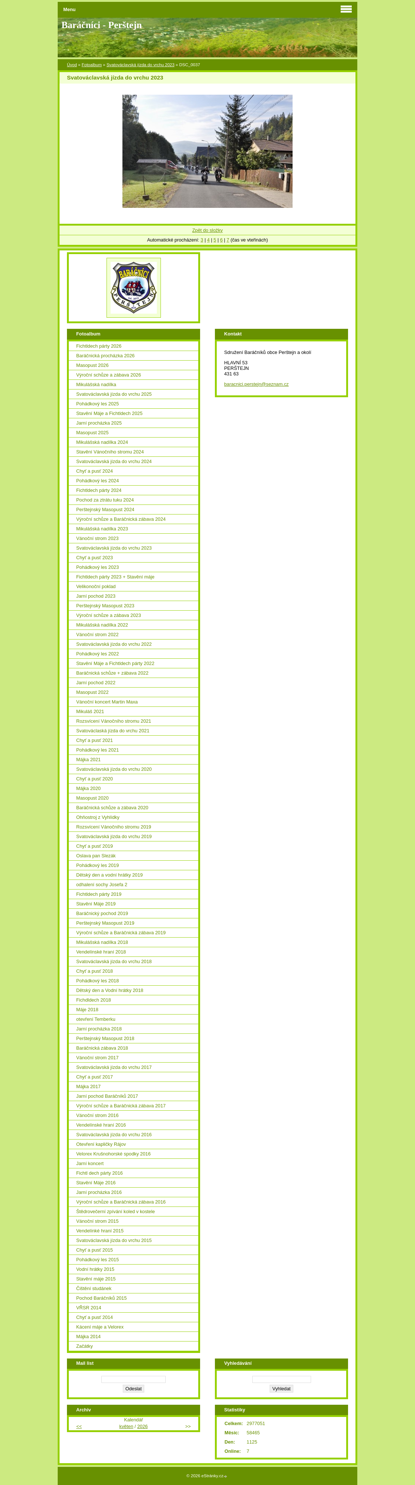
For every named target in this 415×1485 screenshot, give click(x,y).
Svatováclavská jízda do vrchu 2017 (114, 1067)
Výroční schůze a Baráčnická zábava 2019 (121, 932)
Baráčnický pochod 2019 (102, 913)
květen (126, 1426)
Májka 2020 (88, 788)
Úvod (72, 65)
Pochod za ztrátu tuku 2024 (105, 500)
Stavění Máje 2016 (96, 1182)
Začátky (84, 1346)
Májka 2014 (88, 1336)
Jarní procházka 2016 (99, 1192)
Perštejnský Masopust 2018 (105, 1038)
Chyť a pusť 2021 (94, 740)
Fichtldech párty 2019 (98, 894)
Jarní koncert (90, 1163)
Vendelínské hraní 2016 (101, 1125)
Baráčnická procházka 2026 (105, 355)
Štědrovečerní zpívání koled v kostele (115, 1211)
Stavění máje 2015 (96, 1279)
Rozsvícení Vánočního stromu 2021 (113, 721)
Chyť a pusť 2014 (94, 1317)
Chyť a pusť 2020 (94, 779)
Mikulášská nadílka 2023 (102, 528)
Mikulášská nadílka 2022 (102, 625)
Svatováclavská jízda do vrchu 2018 (114, 961)
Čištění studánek (93, 1288)
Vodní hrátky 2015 (95, 1269)
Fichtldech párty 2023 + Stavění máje (115, 577)
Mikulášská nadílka (96, 384)
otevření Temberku (95, 1019)
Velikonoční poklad (96, 586)
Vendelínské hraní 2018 (101, 952)
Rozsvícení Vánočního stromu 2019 (113, 827)
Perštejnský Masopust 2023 (105, 605)
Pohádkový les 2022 (97, 654)
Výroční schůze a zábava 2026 (108, 375)
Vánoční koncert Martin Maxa (107, 702)
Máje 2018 (87, 1009)
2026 (142, 1426)
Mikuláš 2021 (90, 711)
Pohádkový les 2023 (97, 567)
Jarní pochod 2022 (95, 682)
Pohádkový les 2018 (97, 980)
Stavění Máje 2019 (96, 904)
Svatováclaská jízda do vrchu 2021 (112, 730)
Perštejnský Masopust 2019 (105, 923)
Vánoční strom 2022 (97, 634)
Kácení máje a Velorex (100, 1327)
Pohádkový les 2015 (97, 1259)
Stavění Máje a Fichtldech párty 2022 (115, 663)
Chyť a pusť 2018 (94, 971)
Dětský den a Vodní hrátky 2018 (109, 990)
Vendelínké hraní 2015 (100, 1230)
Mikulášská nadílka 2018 (102, 942)
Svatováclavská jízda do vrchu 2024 (114, 461)
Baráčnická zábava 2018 (102, 1048)
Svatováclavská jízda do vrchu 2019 (114, 836)
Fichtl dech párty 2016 (99, 1173)
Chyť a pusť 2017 (94, 1077)
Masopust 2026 (92, 365)
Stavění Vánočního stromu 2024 (110, 452)
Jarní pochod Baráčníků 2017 (107, 1096)
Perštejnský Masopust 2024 (105, 509)
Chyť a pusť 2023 (94, 557)
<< (79, 1426)
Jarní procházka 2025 (99, 423)
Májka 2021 (88, 759)
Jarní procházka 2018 (99, 1029)
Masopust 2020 (92, 798)
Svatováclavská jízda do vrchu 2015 (114, 1240)
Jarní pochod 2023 (95, 596)
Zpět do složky (207, 230)
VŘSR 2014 (88, 1307)
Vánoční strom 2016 (97, 1115)
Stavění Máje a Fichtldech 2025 (109, 413)
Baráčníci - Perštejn (101, 25)
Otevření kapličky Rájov (101, 1144)
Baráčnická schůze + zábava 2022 (112, 673)
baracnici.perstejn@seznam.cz (256, 384)
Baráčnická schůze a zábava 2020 (112, 807)
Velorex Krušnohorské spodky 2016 (113, 1154)
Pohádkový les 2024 (97, 480)
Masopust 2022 (92, 692)
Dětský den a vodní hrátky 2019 (109, 875)
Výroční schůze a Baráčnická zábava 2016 (121, 1202)
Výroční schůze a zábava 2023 (108, 615)
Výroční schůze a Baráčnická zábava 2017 (121, 1105)
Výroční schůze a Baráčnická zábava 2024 (121, 519)
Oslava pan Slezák (96, 855)
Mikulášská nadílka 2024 (102, 442)
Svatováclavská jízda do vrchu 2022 (114, 644)
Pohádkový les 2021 (97, 750)
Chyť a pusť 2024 (94, 471)
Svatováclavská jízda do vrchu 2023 (141, 65)
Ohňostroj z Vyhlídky (97, 817)
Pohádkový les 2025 (97, 403)
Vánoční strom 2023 (97, 538)
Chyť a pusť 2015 (94, 1250)
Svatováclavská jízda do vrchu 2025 (114, 394)
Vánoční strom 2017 (97, 1057)
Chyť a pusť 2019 (94, 846)
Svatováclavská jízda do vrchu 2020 (114, 769)
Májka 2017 (88, 1086)
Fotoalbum (92, 65)
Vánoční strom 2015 (97, 1221)
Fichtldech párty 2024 (98, 490)
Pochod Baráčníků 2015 (101, 1298)
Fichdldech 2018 (93, 1000)
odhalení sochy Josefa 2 (101, 884)
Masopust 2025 (92, 432)
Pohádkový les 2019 (97, 865)
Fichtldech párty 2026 (98, 346)
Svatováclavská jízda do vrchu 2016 (114, 1134)
